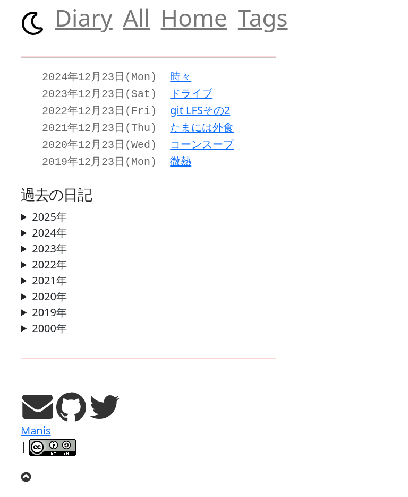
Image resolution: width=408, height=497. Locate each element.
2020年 (49, 290)
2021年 (49, 274)
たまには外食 (202, 124)
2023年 (49, 242)
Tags (263, 17)
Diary (84, 17)
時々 (180, 76)
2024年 (49, 226)
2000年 (49, 322)
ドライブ (191, 92)
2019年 (49, 306)
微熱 (180, 156)
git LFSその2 (200, 108)
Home (194, 17)
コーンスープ (202, 140)
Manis (35, 424)
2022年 (49, 258)
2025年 (49, 210)
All (136, 17)
